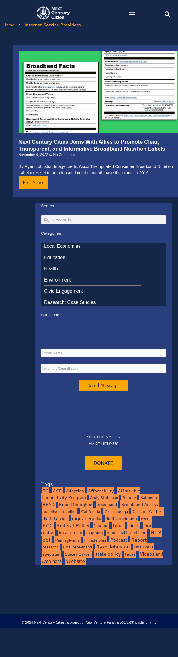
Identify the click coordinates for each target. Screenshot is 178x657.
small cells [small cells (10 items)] (143, 547)
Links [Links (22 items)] (133, 525)
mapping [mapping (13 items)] (94, 532)
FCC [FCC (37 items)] (48, 525)
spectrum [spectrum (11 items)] (52, 554)
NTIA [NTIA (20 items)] (156, 532)
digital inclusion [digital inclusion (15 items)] (121, 518)
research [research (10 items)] (51, 547)
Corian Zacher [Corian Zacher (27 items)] (147, 511)
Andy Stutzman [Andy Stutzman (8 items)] (104, 497)
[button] (132, 14)
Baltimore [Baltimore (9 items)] (149, 497)
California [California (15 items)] (90, 511)
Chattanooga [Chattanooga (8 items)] (116, 511)
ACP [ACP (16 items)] (57, 491)
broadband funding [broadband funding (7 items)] (59, 511)
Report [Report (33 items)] (139, 539)
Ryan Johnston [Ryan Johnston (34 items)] (113, 546)
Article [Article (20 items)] (129, 497)
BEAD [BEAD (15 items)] (49, 504)
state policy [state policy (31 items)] (108, 553)
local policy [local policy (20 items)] (70, 532)
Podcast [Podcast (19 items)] (118, 540)
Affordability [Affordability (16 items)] (101, 491)
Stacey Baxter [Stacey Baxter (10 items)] (78, 554)
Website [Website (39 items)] (75, 560)
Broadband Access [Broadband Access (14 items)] (139, 504)
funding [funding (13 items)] (101, 525)
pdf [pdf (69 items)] (47, 539)
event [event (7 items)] (146, 518)
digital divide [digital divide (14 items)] (55, 518)
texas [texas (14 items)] (130, 554)
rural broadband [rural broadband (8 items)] (77, 547)
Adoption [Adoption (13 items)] (75, 491)
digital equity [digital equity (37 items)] (87, 518)
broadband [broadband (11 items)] (106, 504)
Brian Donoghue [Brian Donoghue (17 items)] (75, 504)
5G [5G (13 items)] (46, 491)
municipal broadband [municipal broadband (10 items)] (126, 532)
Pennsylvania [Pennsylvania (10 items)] (67, 540)
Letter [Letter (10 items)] (118, 525)
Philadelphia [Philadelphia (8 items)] (95, 540)
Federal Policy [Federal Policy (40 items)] (73, 525)
